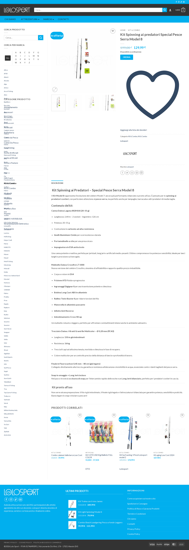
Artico (6, 88)
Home (122, 30)
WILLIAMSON (9, 414)
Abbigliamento (11, 107)
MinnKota (7, 265)
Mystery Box (10, 208)
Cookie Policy (133, 534)
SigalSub (7, 354)
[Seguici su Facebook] (176, 2)
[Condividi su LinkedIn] (141, 173)
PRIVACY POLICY (10, 542)
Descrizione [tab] (57, 183)
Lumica (6, 233)
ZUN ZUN (7, 435)
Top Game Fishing (10, 393)
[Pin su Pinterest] (137, 173)
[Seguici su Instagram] (179, 2)
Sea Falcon (7, 329)
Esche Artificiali (11, 152)
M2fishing (7, 237)
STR (5, 364)
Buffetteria (9, 132)
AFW (5, 74)
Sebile (6, 336)
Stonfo (6, 361)
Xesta (6, 417)
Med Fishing (8, 261)
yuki (5, 428)
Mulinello (8, 203)
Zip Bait (6, 432)
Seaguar (7, 332)
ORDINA (126, 57)
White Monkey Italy (10, 410)
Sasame (6, 322)
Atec (5, 95)
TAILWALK (7, 382)
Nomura (7, 283)
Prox (5, 300)
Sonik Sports (8, 357)
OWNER (7, 290)
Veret (6, 403)
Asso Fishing (8, 91)
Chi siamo (131, 518)
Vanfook (7, 400)
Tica (5, 389)
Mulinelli (8, 193)
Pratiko (6, 297)
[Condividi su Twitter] (127, 173)
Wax (5, 407)
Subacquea (9, 228)
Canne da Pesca (11, 137)
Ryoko (6, 315)
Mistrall (6, 268)
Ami (6, 122)
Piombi (7, 213)
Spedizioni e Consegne (137, 503)
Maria (6, 244)
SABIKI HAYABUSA (13, 218)
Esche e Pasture (11, 163)
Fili (5, 168)
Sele (5, 343)
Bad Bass (7, 102)
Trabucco (7, 396)
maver (6, 254)
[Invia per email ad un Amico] (132, 173)
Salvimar (7, 318)
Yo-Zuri (6, 424)
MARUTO (7, 247)
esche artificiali (11, 158)
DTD (87, 469)
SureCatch (7, 378)
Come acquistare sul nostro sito (141, 498)
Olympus (7, 286)
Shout (6, 350)
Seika (6, 339)
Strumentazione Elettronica (16, 223)
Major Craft (8, 240)
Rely (5, 311)
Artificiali (8, 127)
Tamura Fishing (9, 385)
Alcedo (6, 81)
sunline (6, 375)
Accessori (8, 112)
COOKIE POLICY (25, 542)
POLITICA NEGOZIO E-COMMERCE (47, 542)
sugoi (6, 371)
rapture (6, 307)
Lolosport (124, 141)
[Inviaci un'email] (184, 2)
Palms (6, 293)
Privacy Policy (133, 529)
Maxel (6, 258)
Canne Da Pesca (11, 142)
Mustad (6, 279)
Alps (5, 84)
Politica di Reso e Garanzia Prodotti (143, 508)
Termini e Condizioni (136, 513)
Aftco (6, 70)
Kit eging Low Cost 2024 (164, 455)
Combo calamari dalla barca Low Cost (66, 455)
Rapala (6, 304)
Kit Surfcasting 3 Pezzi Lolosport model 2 (133, 456)
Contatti (131, 524)
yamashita (7, 421)
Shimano (7, 346)
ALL (7, 58)
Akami (6, 77)
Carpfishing (9, 147)
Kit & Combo (10, 183)
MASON (7, 251)
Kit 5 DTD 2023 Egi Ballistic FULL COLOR (99, 456)
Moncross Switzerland (12, 276)
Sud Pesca (7, 368)
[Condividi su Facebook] (122, 173)
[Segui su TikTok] (181, 2)
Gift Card (8, 178)
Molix (6, 272)
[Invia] (164, 10)
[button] (170, 10)
